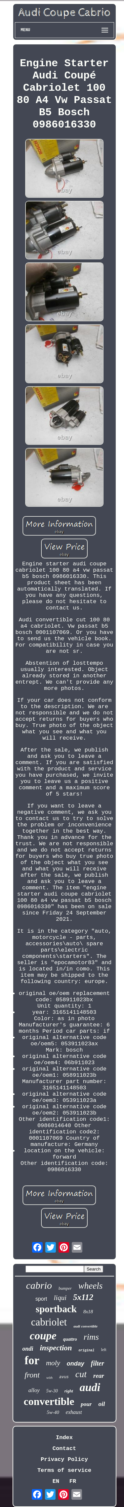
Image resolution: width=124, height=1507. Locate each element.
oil (101, 1403)
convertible (49, 1401)
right (68, 1390)
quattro (70, 1339)
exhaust (74, 1412)
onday (75, 1363)
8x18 (88, 1311)
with (49, 1377)
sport (41, 1299)
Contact (64, 1448)
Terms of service (64, 1470)
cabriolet (49, 1322)
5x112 (83, 1297)
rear (98, 1375)
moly (53, 1363)
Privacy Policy (64, 1459)
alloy (34, 1390)
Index (64, 1437)
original (87, 1350)
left (103, 1349)
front (32, 1375)
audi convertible (85, 1326)
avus (64, 1377)
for (31, 1360)
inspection (56, 1348)
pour (86, 1404)
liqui (60, 1298)
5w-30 (52, 1390)
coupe (43, 1336)
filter (97, 1363)
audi (90, 1387)
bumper (65, 1288)
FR (72, 1481)
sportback (56, 1309)
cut (81, 1374)
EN (56, 1481)
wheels (90, 1286)
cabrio (39, 1285)
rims (91, 1337)
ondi (27, 1348)
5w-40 (53, 1412)
